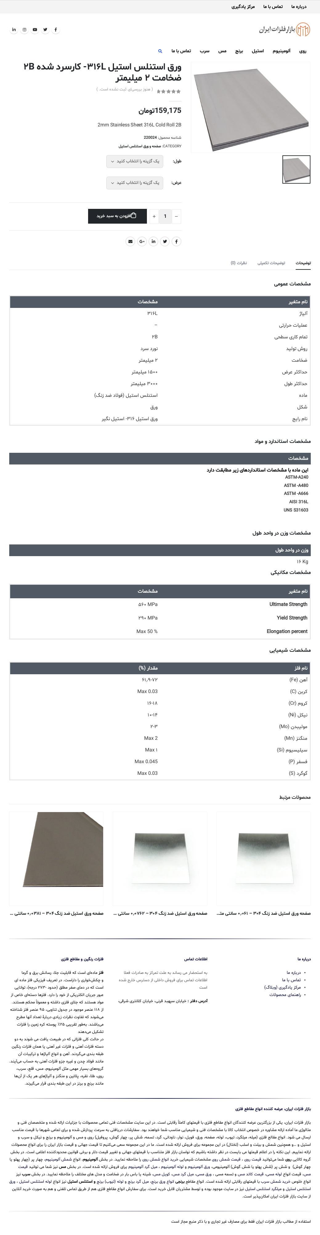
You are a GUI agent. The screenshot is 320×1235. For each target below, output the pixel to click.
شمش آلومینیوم (58, 1159)
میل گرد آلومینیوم (142, 1167)
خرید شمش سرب (275, 1182)
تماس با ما (273, 7)
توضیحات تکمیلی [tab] (271, 263)
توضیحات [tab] (303, 263)
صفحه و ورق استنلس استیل (140, 146)
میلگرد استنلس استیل (263, 1189)
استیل (258, 51)
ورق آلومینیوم (199, 1167)
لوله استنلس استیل (35, 1182)
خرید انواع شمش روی (160, 1159)
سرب (204, 51)
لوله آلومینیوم (172, 1167)
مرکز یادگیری (243, 7)
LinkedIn (153, 241)
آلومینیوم (281, 51)
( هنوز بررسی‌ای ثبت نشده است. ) (124, 89)
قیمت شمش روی (226, 1159)
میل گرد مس (183, 1174)
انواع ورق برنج (162, 1182)
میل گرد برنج (138, 1182)
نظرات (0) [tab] (239, 263)
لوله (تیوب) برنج (110, 1182)
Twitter (165, 241)
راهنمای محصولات (285, 995)
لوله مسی (274, 1174)
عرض (176, 183)
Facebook (176, 241)
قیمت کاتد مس (251, 1174)
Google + (142, 241)
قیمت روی (252, 1159)
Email (130, 241)
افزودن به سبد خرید (114, 216)
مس (222, 51)
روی (302, 51)
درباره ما (298, 7)
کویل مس (161, 1174)
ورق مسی (204, 1174)
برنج (239, 51)
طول (177, 161)
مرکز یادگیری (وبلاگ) (282, 987)
